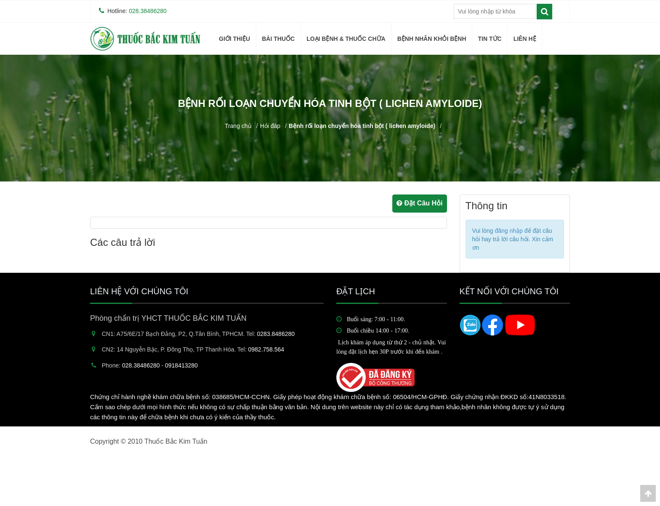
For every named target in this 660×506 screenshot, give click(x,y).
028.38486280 (148, 11)
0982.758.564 (266, 349)
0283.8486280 (276, 333)
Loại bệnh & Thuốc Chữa (346, 38)
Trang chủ (238, 126)
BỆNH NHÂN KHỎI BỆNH (431, 38)
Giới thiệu (234, 38)
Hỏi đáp (270, 126)
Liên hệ (525, 38)
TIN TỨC (490, 38)
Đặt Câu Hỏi (419, 203)
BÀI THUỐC (278, 38)
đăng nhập (508, 230)
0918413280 (181, 365)
